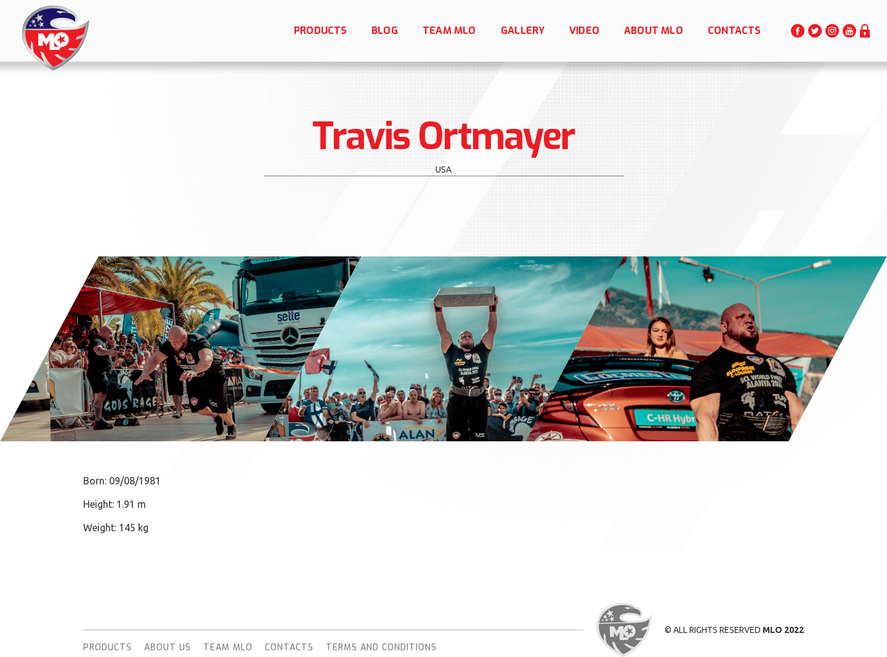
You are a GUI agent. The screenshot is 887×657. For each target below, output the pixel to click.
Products (107, 647)
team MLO (228, 647)
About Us (167, 647)
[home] (55, 38)
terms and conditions (381, 647)
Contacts (289, 647)
